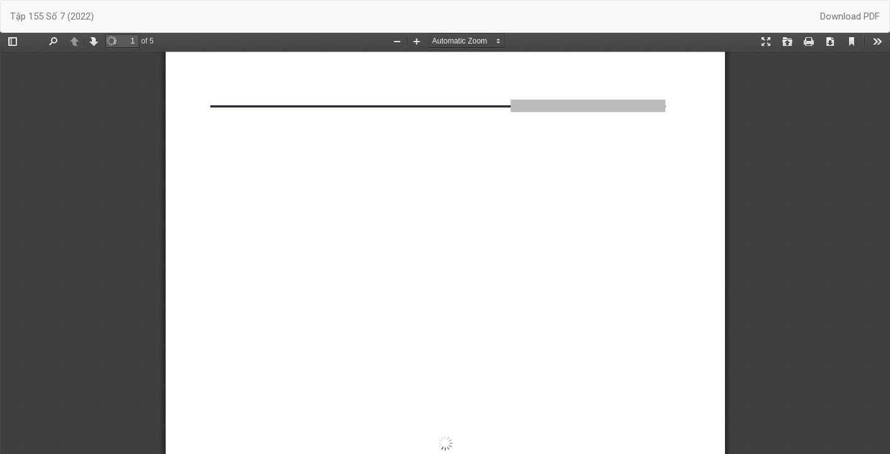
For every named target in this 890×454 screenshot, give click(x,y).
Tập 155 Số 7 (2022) (52, 16)
